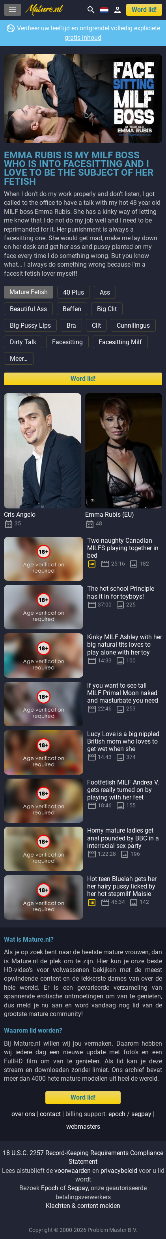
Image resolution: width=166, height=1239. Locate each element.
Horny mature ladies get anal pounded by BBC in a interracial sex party (123, 838)
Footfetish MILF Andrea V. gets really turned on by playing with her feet (123, 790)
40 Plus (73, 292)
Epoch (49, 1188)
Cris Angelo (19, 514)
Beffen (72, 309)
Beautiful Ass (28, 309)
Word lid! (144, 9)
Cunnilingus (133, 325)
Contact (50, 1114)
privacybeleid (119, 1170)
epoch (116, 1114)
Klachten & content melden (83, 1205)
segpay (141, 1114)
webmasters (83, 1126)
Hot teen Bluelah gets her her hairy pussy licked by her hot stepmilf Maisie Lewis (122, 890)
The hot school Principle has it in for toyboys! (120, 592)
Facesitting (67, 342)
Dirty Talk (23, 342)
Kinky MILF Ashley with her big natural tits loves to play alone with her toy (124, 644)
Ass (105, 292)
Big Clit (107, 309)
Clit (96, 325)
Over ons (23, 1114)
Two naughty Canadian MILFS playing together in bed (123, 548)
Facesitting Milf (120, 342)
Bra (71, 325)
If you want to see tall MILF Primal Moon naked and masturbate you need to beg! (122, 697)
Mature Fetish (28, 292)
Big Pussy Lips (30, 325)
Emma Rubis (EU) (109, 514)
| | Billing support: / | (83, 1120)
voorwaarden (72, 1170)
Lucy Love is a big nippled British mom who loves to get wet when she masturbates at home (123, 745)
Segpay (77, 1188)
